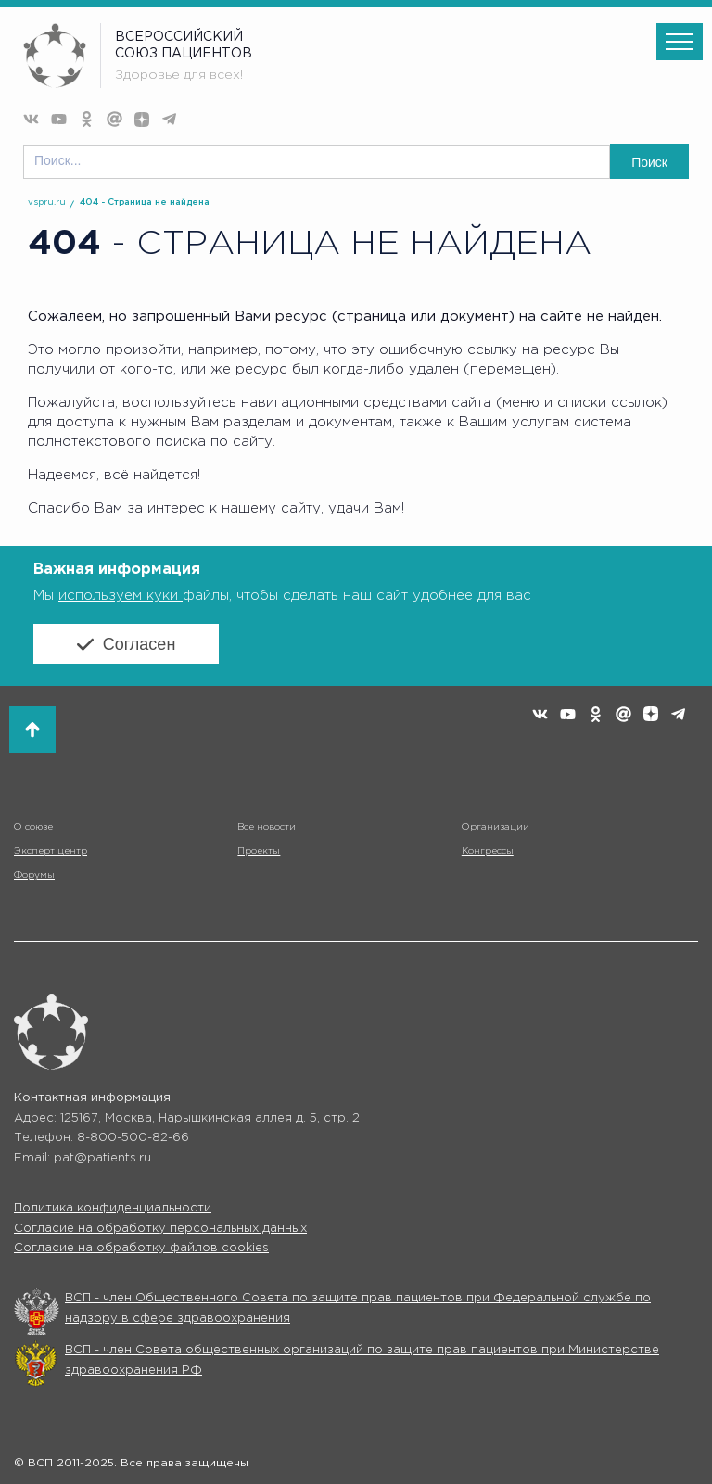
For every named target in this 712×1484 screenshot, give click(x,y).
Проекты (258, 851)
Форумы (34, 875)
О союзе (33, 827)
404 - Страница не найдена (145, 202)
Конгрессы (488, 851)
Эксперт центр (50, 851)
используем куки (120, 596)
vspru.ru (47, 202)
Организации (495, 827)
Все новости (266, 827)
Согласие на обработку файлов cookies (141, 1248)
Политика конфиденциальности (112, 1208)
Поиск (649, 162)
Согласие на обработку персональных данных (160, 1229)
